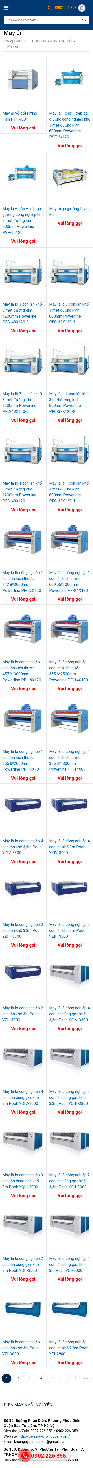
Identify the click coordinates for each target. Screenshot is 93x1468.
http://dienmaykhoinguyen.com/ (44, 1436)
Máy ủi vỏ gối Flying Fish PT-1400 (19, 116)
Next (86, 1378)
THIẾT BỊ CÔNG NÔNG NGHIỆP (49, 41)
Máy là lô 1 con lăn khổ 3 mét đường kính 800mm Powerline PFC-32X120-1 (69, 492)
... (63, 1378)
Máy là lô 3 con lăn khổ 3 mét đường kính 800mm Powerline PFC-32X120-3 (69, 313)
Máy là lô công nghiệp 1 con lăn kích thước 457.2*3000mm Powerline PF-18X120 (22, 671)
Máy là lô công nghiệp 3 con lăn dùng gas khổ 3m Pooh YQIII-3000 (22, 1181)
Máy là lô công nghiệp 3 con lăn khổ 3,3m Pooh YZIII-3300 (22, 930)
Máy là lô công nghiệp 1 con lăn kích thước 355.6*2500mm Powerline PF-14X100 (69, 671)
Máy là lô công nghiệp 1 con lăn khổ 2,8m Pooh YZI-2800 (69, 1348)
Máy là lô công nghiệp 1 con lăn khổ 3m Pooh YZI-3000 (22, 1348)
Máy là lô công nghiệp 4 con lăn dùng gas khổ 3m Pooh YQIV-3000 (22, 1097)
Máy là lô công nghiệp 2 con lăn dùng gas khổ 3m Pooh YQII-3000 (22, 1264)
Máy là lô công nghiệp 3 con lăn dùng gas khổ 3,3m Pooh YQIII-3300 (69, 1097)
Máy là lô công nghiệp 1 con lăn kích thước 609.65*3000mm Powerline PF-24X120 (69, 581)
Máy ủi (12, 46)
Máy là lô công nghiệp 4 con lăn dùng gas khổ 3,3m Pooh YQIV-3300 (69, 1014)
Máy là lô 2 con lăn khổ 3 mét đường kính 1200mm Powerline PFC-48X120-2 (22, 402)
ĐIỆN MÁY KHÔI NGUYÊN (28, 1404)
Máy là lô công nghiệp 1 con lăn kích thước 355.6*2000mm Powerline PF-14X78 (22, 760)
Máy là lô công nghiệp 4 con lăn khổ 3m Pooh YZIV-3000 (69, 847)
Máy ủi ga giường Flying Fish (70, 211)
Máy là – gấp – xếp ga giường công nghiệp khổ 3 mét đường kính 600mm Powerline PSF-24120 (69, 125)
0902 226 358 (42, 1431)
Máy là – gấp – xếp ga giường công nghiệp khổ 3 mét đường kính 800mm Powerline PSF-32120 (23, 220)
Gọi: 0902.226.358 (62, 7)
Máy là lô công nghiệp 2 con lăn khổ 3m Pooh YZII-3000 (22, 1014)
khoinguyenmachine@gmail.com (40, 1441)
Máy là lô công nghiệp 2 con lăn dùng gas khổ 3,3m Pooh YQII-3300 (69, 1181)
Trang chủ (12, 41)
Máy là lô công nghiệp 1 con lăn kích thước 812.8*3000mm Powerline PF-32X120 (22, 581)
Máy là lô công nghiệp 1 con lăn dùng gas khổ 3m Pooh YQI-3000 (69, 1264)
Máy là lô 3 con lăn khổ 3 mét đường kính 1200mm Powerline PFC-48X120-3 (22, 313)
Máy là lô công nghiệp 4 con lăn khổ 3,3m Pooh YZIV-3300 (22, 847)
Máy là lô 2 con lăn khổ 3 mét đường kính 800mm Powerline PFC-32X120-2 (69, 402)
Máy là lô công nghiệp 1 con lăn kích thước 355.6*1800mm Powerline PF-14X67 (69, 760)
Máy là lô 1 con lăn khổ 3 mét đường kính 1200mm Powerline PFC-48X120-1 (22, 492)
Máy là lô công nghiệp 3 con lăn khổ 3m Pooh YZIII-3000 (69, 930)
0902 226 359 (67, 1431)
